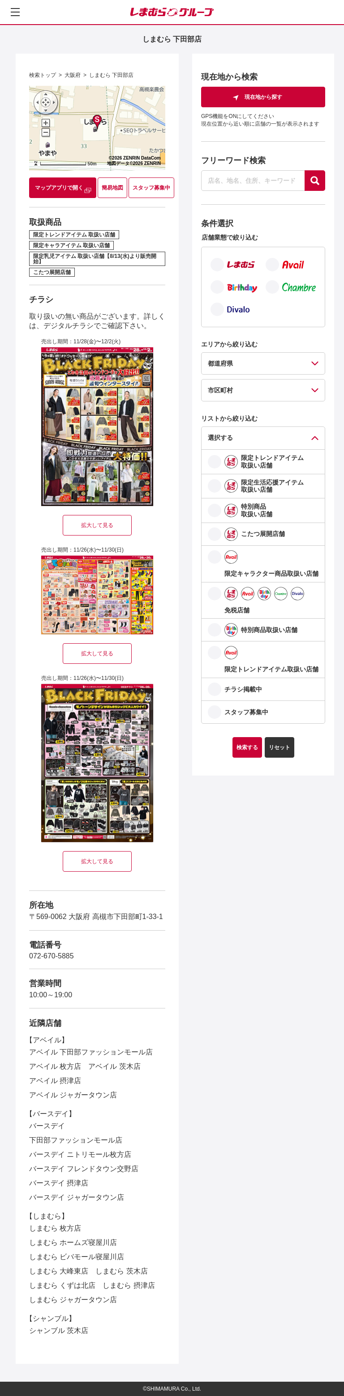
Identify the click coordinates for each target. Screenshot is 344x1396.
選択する (220, 437)
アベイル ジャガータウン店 (73, 1095)
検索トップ (42, 75)
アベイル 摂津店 (55, 1080)
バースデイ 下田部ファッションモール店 (75, 1133)
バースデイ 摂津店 (58, 1183)
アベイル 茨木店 (114, 1066)
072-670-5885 (51, 956)
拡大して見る (97, 525)
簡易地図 (112, 188)
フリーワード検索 (233, 160)
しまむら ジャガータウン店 (73, 1299)
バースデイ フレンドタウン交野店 (83, 1168)
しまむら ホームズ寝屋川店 (73, 1242)
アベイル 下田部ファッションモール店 (91, 1052)
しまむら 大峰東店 (58, 1271)
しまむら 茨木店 (121, 1271)
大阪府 (72, 75)
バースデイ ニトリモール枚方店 (80, 1154)
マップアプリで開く (59, 188)
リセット (279, 747)
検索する (247, 747)
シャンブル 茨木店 (58, 1330)
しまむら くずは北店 (62, 1285)
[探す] (315, 180)
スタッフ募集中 (151, 188)
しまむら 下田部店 (111, 75)
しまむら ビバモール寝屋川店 (76, 1257)
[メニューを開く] (15, 12)
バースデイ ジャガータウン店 (76, 1197)
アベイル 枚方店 (55, 1066)
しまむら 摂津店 (129, 1285)
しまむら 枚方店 (55, 1228)
